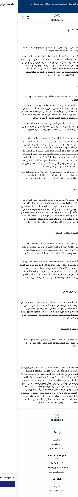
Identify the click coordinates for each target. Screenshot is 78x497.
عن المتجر (39, 439)
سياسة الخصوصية (39, 472)
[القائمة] (73, 17)
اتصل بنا (39, 486)
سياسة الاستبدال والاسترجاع (39, 467)
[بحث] (10, 17)
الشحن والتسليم (39, 448)
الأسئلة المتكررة (39, 490)
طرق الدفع (39, 444)
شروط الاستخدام (39, 463)
